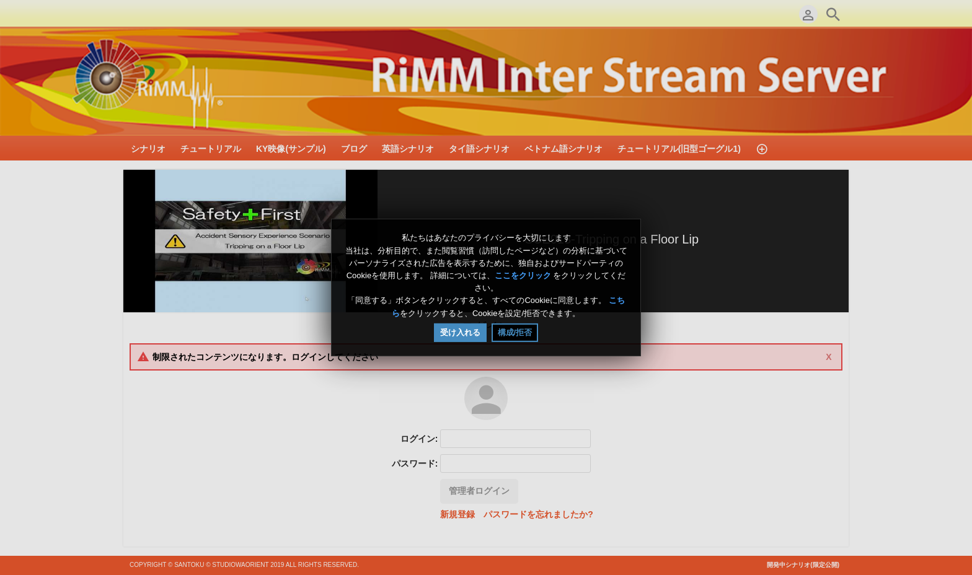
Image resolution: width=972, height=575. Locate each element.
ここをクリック (523, 275)
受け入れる (460, 332)
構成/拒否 (515, 332)
